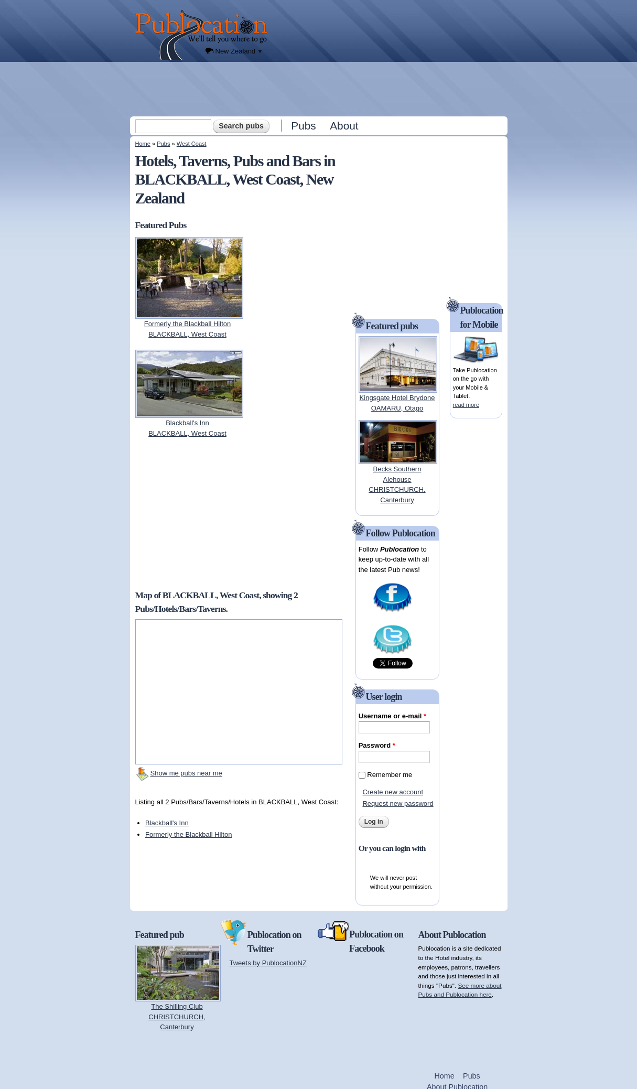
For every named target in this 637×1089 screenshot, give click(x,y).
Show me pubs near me (186, 773)
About (344, 126)
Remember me (389, 775)
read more (466, 405)
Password (377, 745)
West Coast (192, 144)
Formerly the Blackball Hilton (188, 834)
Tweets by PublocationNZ (268, 963)
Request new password (397, 803)
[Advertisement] (320, 88)
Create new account (392, 792)
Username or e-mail (392, 716)
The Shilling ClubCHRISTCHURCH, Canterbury (176, 1016)
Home (142, 144)
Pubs (303, 126)
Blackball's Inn (167, 823)
